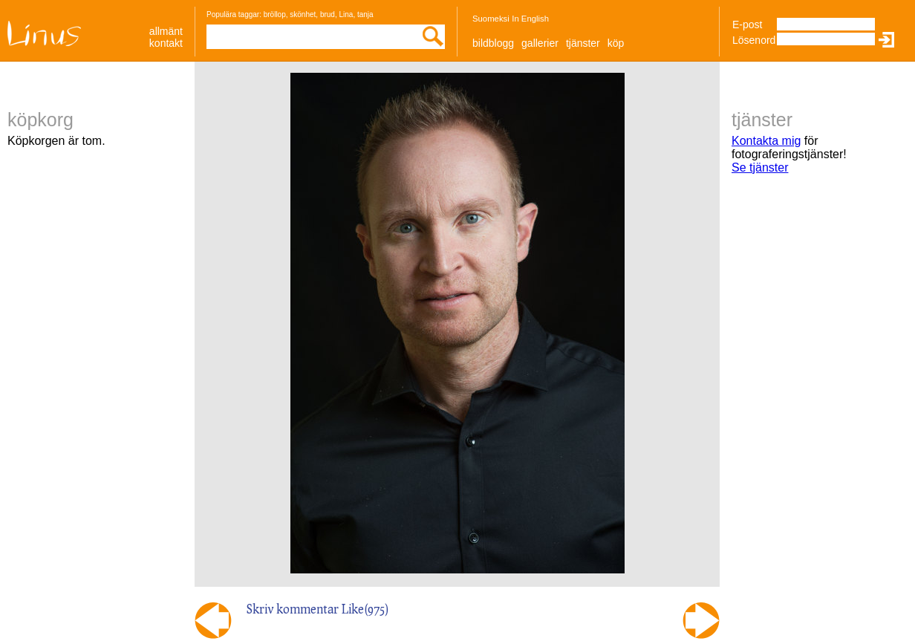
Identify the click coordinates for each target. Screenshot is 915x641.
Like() (365, 609)
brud (327, 14)
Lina (346, 14)
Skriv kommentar (293, 609)
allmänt (166, 31)
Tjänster (583, 43)
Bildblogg (493, 43)
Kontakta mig (766, 140)
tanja (365, 14)
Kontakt (166, 43)
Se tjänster (760, 167)
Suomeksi (490, 18)
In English (530, 18)
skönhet (303, 14)
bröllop (275, 14)
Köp (616, 43)
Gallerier (540, 43)
